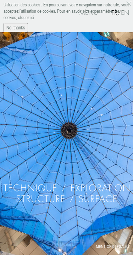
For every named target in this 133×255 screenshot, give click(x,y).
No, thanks (15, 25)
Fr (114, 12)
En (125, 12)
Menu (88, 12)
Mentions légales (112, 246)
